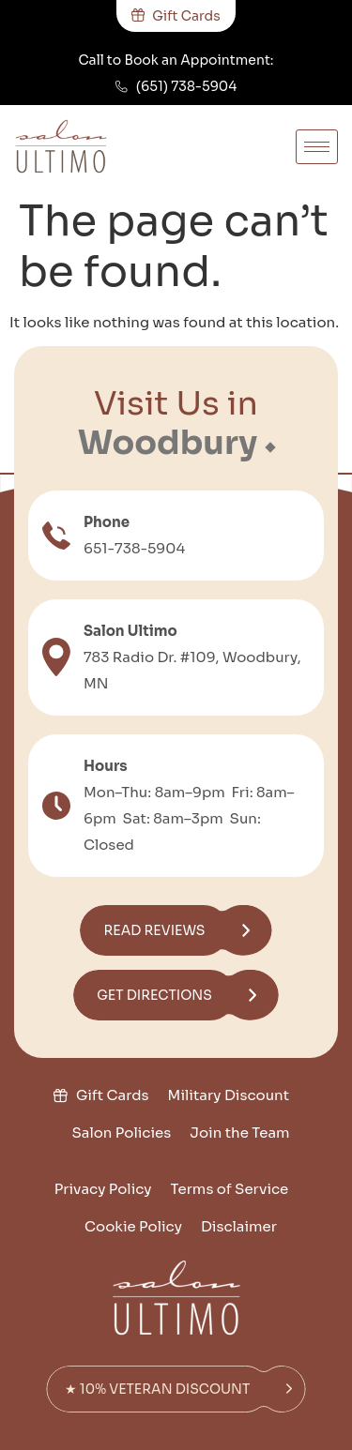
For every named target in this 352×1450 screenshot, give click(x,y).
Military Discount (229, 1095)
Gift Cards (112, 1095)
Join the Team (239, 1132)
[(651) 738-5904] (121, 87)
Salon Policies (121, 1132)
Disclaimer (239, 1226)
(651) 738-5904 (186, 86)
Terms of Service (230, 1189)
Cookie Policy (133, 1226)
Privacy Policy (103, 1189)
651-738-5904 (134, 548)
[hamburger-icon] (317, 146)
